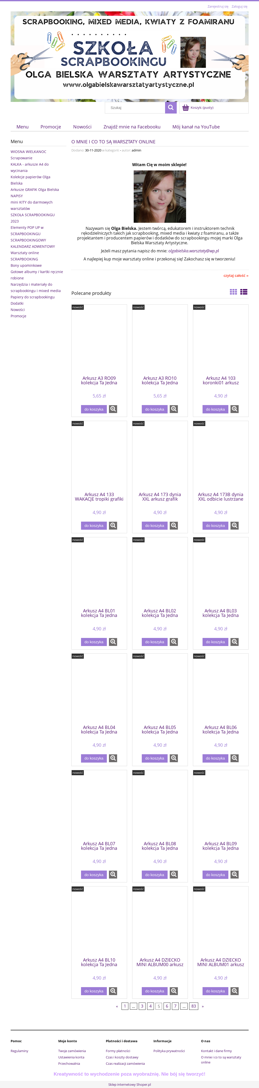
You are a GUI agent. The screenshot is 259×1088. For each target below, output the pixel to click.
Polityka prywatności (169, 1051)
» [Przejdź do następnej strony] (203, 1006)
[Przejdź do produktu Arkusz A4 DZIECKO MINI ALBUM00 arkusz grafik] (160, 921)
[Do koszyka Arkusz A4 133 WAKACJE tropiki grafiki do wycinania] (94, 526)
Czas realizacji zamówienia (125, 1063)
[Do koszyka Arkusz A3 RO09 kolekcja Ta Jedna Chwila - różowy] (94, 409)
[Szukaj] (171, 108)
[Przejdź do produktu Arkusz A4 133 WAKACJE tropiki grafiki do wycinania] (99, 455)
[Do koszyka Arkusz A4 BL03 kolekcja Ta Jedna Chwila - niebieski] (215, 642)
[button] (113, 409)
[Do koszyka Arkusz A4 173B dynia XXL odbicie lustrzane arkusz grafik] (215, 526)
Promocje (18, 316)
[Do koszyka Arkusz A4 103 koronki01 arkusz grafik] (215, 409)
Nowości (18, 309)
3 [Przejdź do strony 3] (142, 1006)
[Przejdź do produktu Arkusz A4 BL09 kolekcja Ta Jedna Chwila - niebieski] (220, 805)
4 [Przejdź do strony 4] (150, 1006)
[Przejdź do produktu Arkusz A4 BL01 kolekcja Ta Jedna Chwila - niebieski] (99, 572)
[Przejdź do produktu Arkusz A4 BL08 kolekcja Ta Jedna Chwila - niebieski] (160, 805)
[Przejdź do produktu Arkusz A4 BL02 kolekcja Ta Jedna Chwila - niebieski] (160, 572)
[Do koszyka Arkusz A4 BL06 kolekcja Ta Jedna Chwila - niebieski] (215, 758)
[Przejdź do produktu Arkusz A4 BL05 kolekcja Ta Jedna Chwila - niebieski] (160, 688)
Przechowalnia (69, 1063)
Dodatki (17, 303)
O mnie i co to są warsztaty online (113, 141)
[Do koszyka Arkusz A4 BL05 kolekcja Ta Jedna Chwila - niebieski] (155, 758)
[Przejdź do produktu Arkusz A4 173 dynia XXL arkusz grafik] (160, 455)
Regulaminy (19, 1051)
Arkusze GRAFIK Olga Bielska (35, 189)
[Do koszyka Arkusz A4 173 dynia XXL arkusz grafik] (155, 526)
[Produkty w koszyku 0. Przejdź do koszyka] (198, 107)
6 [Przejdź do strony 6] (167, 1006)
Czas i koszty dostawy (122, 1057)
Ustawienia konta (71, 1057)
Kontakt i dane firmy (216, 1051)
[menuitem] (23, 126)
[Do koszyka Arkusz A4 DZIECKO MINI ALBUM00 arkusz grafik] (155, 991)
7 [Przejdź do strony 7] (175, 1006)
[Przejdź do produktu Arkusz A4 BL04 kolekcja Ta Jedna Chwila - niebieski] (99, 688)
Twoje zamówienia (72, 1051)
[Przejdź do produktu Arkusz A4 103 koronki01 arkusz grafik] (220, 339)
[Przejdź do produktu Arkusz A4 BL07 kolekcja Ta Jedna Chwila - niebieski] (99, 805)
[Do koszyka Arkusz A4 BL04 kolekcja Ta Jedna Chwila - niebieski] (94, 758)
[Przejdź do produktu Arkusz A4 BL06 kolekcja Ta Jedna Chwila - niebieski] (220, 688)
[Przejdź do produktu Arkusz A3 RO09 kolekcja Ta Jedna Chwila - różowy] (99, 339)
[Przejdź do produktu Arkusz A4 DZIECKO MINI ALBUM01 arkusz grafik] (220, 921)
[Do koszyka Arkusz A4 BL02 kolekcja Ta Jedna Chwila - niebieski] (155, 642)
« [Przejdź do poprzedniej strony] (117, 1006)
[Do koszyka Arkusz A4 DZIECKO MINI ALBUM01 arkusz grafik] (215, 991)
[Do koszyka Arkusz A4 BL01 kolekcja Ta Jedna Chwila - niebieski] (94, 642)
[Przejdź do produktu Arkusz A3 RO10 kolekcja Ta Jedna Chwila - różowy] (160, 339)
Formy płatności (118, 1051)
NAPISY (17, 195)
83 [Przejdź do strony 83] (193, 1006)
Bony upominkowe (26, 265)
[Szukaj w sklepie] (136, 107)
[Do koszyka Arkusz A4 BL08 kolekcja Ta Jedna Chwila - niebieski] (155, 875)
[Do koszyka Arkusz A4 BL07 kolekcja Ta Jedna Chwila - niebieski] (94, 875)
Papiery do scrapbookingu (33, 297)
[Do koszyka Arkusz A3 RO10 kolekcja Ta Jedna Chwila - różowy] (155, 409)
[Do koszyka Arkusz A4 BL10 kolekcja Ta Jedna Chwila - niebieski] (94, 991)
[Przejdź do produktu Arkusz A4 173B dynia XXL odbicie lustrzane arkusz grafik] (220, 455)
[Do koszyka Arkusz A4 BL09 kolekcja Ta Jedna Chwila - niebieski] (215, 875)
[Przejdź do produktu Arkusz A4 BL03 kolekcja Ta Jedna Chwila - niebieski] (220, 572)
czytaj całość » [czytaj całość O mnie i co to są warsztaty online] (236, 275)
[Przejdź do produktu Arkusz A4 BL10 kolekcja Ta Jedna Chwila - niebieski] (99, 921)
